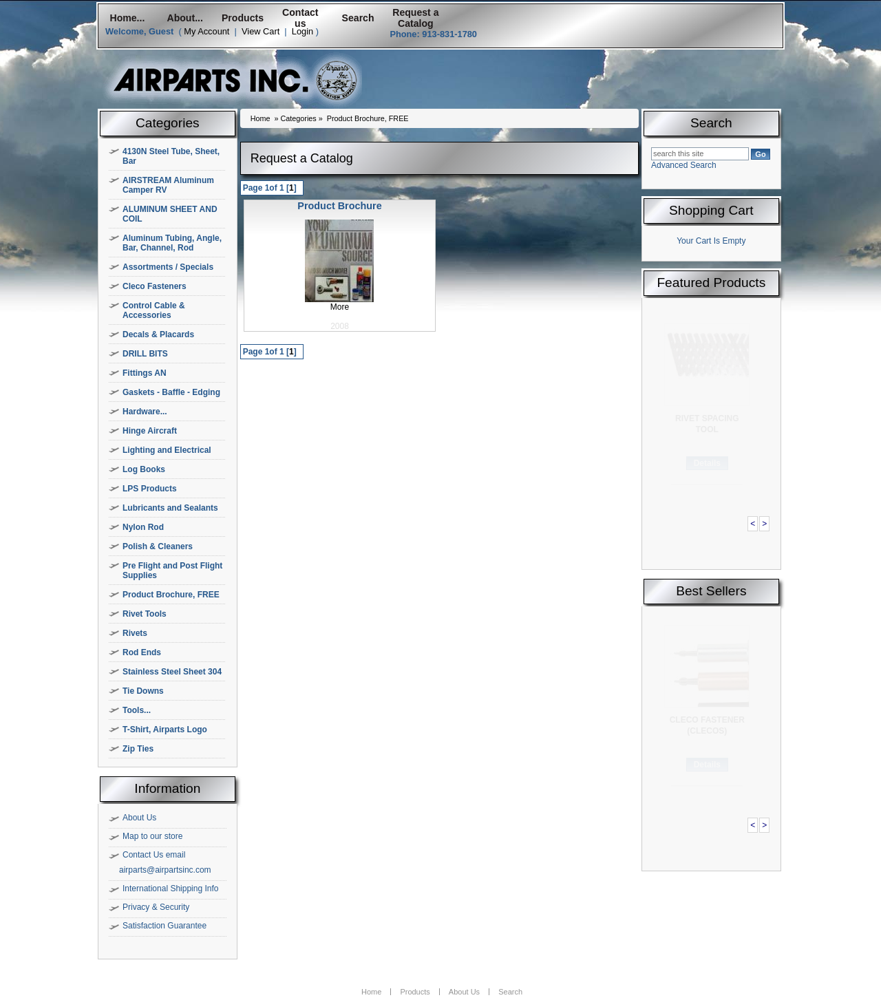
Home (260, 118)
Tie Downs (143, 691)
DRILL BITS (145, 354)
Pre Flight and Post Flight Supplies (172, 570)
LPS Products (150, 488)
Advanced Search (684, 165)
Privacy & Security (156, 907)
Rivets (135, 633)
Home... (127, 17)
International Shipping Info (170, 888)
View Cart (260, 31)
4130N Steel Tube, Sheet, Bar (171, 156)
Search (358, 17)
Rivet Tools (145, 614)
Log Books (144, 469)
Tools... (137, 710)
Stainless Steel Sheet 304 (172, 672)
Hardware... (145, 411)
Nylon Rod (143, 527)
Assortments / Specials (168, 267)
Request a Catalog (415, 18)
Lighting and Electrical (167, 450)
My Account (206, 31)
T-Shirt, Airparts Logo (165, 729)
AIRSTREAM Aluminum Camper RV (168, 185)
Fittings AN (145, 373)
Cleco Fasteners (155, 286)
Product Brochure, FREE (171, 594)
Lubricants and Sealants (170, 508)
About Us (139, 817)
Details (707, 463)
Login (302, 31)
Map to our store (152, 836)
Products (243, 17)
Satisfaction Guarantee (164, 925)
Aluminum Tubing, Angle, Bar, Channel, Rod (172, 243)
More (339, 307)
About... (185, 17)
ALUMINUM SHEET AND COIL (170, 214)
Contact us (300, 18)
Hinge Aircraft (150, 431)
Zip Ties (138, 749)
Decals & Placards (158, 334)
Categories (298, 118)
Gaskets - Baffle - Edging (171, 392)
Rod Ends (142, 652)
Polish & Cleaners (158, 546)
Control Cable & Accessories (154, 310)
